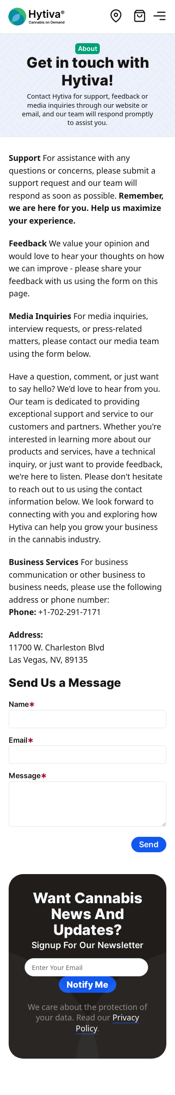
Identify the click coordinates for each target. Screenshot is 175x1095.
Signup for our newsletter (87, 945)
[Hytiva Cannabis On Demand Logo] (42, 16)
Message (25, 775)
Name (19, 704)
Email (18, 740)
